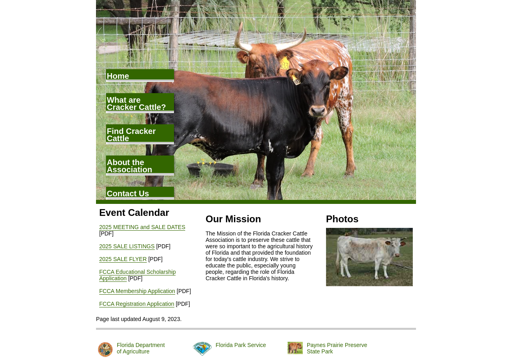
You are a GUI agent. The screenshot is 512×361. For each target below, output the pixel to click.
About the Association (129, 166)
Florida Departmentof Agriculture (141, 348)
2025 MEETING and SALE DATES (142, 227)
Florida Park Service (241, 345)
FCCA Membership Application (137, 291)
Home (118, 76)
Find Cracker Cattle (131, 134)
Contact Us (128, 193)
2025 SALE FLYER (123, 259)
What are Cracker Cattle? (136, 103)
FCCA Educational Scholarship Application (137, 275)
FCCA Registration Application (136, 304)
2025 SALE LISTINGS (127, 246)
